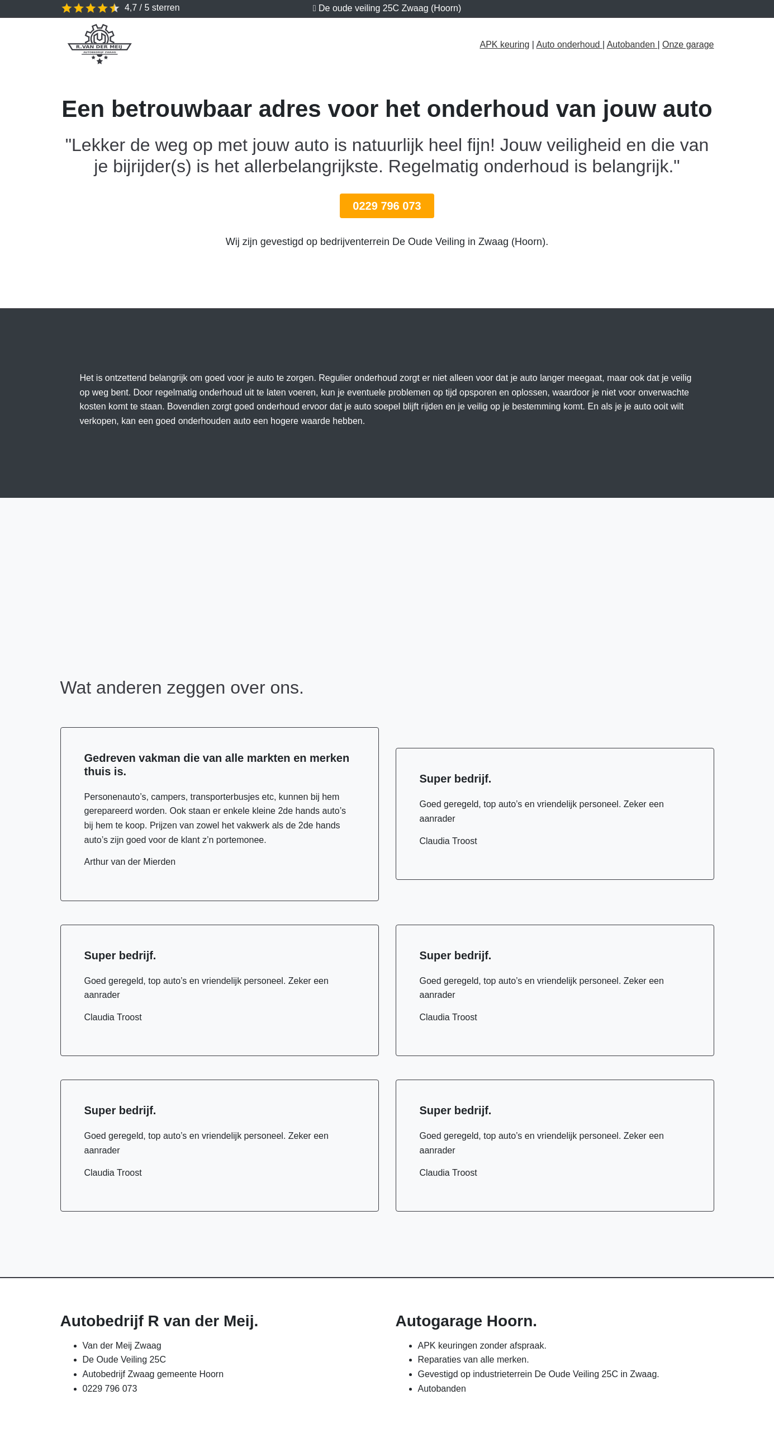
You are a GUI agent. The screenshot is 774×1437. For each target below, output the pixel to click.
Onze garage (688, 44)
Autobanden (632, 44)
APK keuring (504, 44)
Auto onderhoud (569, 44)
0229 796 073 (387, 206)
